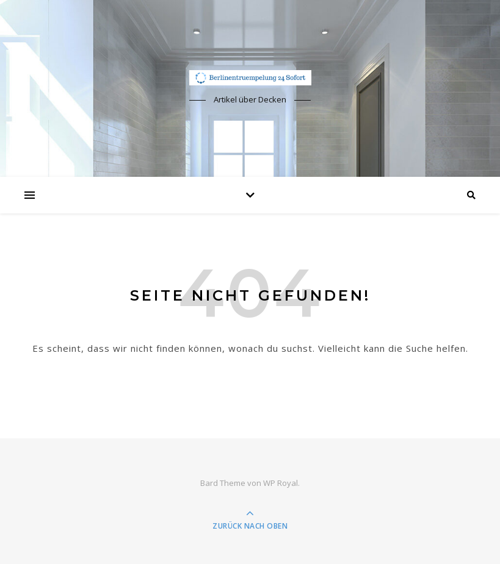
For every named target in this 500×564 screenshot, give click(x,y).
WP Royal (280, 482)
